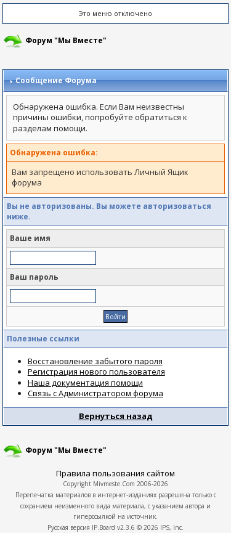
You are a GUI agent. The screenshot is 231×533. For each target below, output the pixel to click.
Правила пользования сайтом (115, 473)
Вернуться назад (116, 415)
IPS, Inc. (172, 527)
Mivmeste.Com (114, 483)
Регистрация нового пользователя (96, 371)
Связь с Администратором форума (95, 393)
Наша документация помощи (85, 382)
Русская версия (68, 527)
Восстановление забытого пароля (95, 361)
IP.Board (103, 527)
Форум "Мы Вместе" (66, 40)
